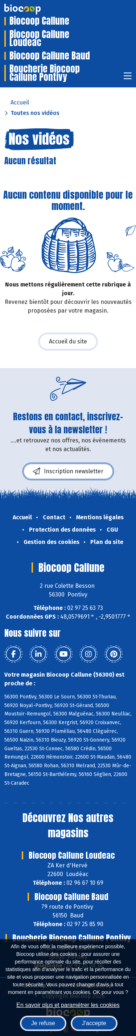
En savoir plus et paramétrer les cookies (68, 1005)
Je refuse (43, 1023)
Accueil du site (68, 341)
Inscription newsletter (68, 471)
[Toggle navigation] (128, 78)
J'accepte (94, 1023)
